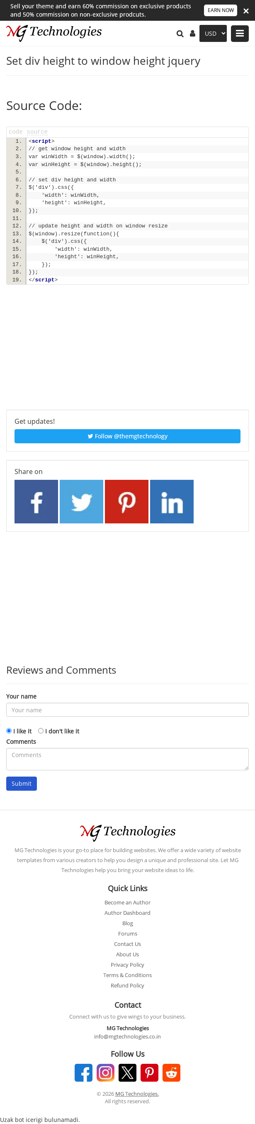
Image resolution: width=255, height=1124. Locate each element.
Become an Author (127, 902)
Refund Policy (127, 985)
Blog (127, 923)
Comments (21, 741)
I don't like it (62, 731)
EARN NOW (221, 10)
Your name (21, 696)
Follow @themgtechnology (128, 436)
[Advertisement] (127, 351)
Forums (127, 933)
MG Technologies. (137, 1093)
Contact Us (127, 944)
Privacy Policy (127, 964)
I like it (22, 731)
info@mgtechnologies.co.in (127, 1036)
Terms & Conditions (127, 975)
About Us (127, 954)
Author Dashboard (127, 912)
